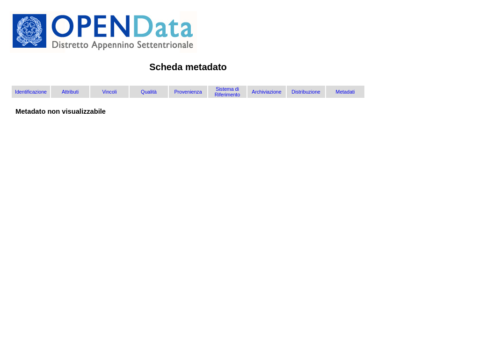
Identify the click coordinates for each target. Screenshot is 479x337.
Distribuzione (305, 92)
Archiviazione (266, 92)
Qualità (149, 92)
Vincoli (109, 92)
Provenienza (188, 92)
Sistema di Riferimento (227, 91)
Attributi (70, 92)
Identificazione (31, 92)
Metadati (345, 92)
